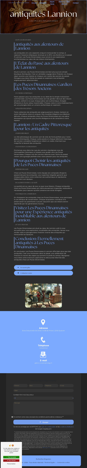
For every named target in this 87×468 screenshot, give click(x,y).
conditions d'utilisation (67, 424)
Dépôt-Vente (52, 3)
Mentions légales (50, 462)
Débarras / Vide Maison (64, 3)
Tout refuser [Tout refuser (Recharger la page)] (11, 460)
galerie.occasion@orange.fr (43, 361)
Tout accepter (11, 457)
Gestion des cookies (63, 462)
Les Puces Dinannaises (19, 3)
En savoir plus (23, 267)
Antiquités (43, 3)
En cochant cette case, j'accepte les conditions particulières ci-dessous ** (38, 415)
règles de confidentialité (48, 424)
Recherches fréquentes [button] (43, 459)
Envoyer (45, 420)
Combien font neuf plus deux (23, 392)
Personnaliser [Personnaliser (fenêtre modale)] (11, 464)
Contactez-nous (24, 273)
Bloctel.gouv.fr (46, 445)
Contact (75, 3)
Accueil (34, 3)
